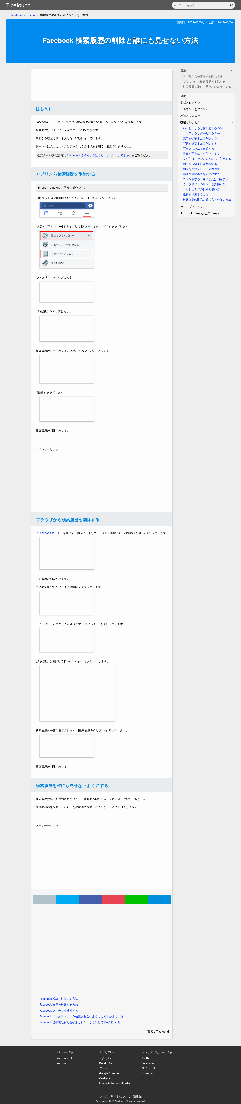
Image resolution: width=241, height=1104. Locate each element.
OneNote (104, 1078)
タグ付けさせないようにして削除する (207, 159)
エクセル (105, 1058)
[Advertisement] (101, 85)
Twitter (146, 1058)
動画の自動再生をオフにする (201, 174)
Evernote (147, 1073)
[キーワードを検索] (203, 5)
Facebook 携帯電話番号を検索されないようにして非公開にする (80, 1022)
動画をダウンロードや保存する (203, 169)
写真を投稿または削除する (200, 143)
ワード (103, 1068)
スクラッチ (149, 1068)
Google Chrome (109, 1073)
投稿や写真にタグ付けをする (201, 153)
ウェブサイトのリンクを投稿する (204, 184)
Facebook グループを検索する (59, 1010)
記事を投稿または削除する (200, 138)
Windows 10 (64, 1063)
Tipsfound (18, 5)
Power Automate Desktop (115, 1083)
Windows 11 (64, 1058)
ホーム (103, 1096)
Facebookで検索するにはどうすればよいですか (99, 155)
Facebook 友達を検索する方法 (59, 1004)
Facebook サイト (49, 533)
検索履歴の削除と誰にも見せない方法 (207, 199)
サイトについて (120, 1096)
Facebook (32, 15)
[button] (232, 5)
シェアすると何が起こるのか (201, 133)
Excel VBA (105, 1063)
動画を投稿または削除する (200, 164)
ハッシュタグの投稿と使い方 (201, 189)
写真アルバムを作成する (198, 148)
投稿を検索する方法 (195, 194)
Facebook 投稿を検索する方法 (59, 998)
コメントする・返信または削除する (205, 179)
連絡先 (137, 1096)
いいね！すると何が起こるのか (203, 128)
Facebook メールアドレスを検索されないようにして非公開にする (81, 1016)
